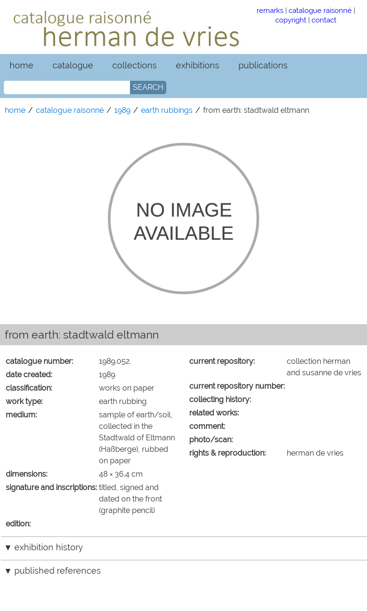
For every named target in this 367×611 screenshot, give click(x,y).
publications (263, 65)
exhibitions (197, 65)
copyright (290, 20)
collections (134, 65)
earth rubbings (167, 110)
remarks (270, 10)
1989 (122, 110)
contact (324, 20)
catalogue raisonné (320, 10)
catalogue (73, 65)
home (21, 65)
